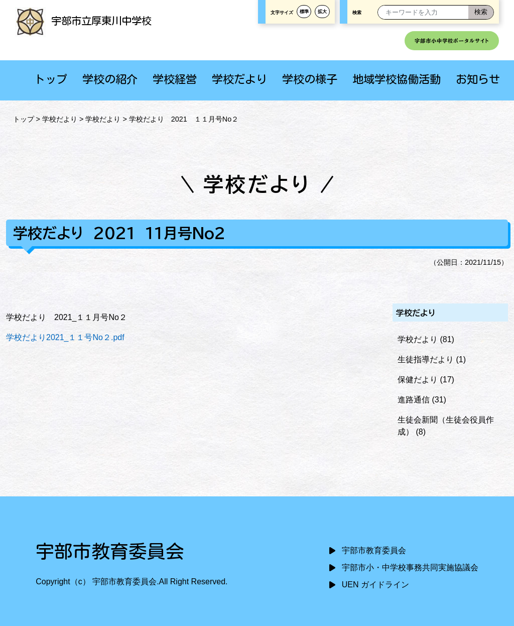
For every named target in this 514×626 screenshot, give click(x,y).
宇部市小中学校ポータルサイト (452, 40)
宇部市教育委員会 (374, 550)
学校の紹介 (110, 79)
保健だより (418, 379)
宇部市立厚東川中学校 (83, 21)
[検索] (480, 12)
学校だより (239, 79)
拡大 (322, 11)
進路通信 (414, 399)
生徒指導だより (426, 359)
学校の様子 (309, 79)
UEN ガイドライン (375, 584)
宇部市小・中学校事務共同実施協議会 (410, 567)
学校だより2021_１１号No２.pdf (65, 337)
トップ (50, 79)
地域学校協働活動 (396, 79)
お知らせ (478, 79)
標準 (304, 11)
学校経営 (175, 79)
